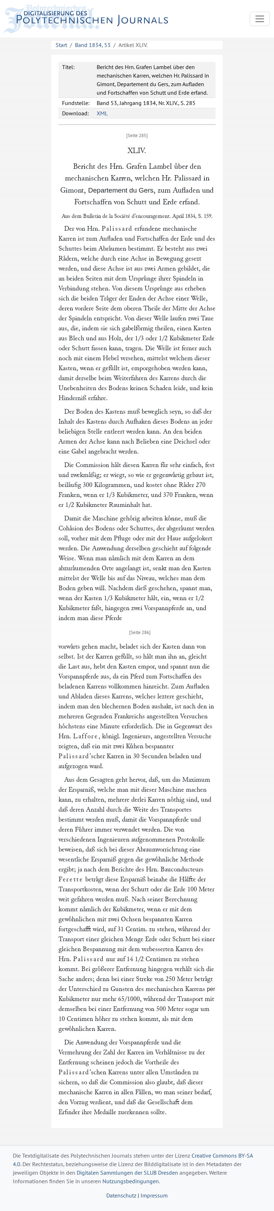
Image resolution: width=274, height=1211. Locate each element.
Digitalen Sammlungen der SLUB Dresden (127, 1172)
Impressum (154, 1195)
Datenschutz (121, 1195)
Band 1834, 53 (93, 44)
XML (102, 113)
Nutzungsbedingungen (130, 1181)
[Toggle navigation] (260, 19)
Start (61, 44)
